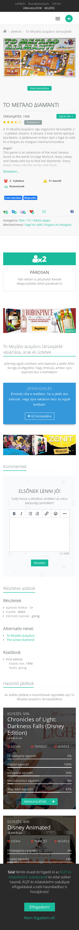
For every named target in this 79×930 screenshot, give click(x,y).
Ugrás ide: (66, 116)
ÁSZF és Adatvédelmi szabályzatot (40, 874)
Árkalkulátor (32, 8)
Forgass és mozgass (58, 225)
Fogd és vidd (33, 225)
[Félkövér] (14, 513)
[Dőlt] (21, 513)
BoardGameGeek (38, 4)
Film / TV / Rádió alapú (34, 220)
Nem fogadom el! (39, 918)
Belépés (49, 8)
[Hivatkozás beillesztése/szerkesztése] (46, 513)
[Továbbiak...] (64, 513)
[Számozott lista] (37, 513)
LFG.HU (56, 4)
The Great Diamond (20, 640)
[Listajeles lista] (30, 513)
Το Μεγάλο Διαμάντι (20, 635)
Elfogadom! (39, 906)
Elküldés (40, 563)
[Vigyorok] (55, 513)
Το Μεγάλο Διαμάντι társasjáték (49, 31)
